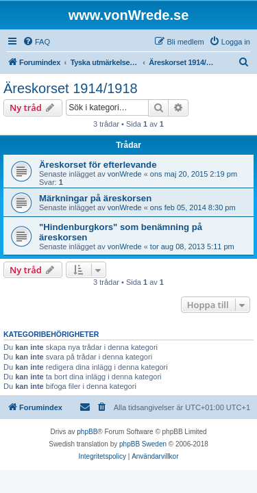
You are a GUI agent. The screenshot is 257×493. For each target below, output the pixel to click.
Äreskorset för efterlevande (98, 165)
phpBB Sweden (143, 444)
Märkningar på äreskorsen (95, 198)
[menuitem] (36, 42)
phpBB (87, 431)
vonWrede (125, 174)
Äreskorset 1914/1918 (70, 88)
